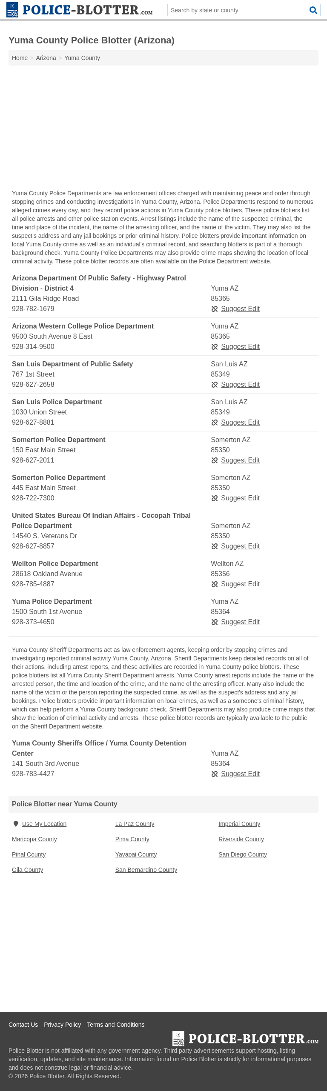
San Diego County (242, 854)
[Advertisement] (163, 129)
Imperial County (239, 823)
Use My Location (39, 823)
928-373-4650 (33, 621)
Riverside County (241, 839)
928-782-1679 (33, 308)
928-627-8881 (33, 422)
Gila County (27, 869)
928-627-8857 (33, 546)
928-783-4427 (33, 773)
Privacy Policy (62, 1024)
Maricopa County (34, 839)
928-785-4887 (33, 584)
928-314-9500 (33, 346)
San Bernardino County (146, 869)
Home (20, 57)
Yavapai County (136, 854)
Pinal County (29, 854)
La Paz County (135, 823)
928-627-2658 (33, 384)
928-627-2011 (33, 460)
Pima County (132, 839)
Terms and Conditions (115, 1024)
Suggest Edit (235, 308)
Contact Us (23, 1024)
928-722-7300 (33, 498)
